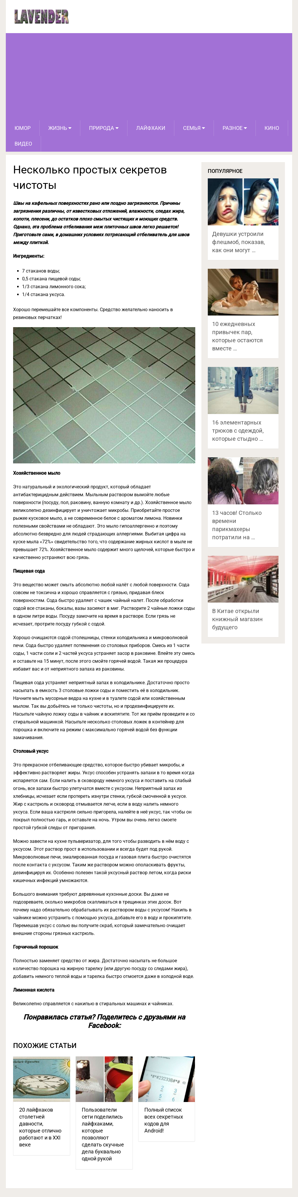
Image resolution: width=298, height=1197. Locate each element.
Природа (101, 128)
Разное (232, 128)
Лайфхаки (150, 128)
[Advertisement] (149, 76)
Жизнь (57, 128)
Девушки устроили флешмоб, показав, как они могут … (238, 242)
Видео (23, 144)
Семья (192, 128)
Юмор (23, 128)
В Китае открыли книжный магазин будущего (237, 619)
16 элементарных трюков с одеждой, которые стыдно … (238, 430)
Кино (272, 128)
